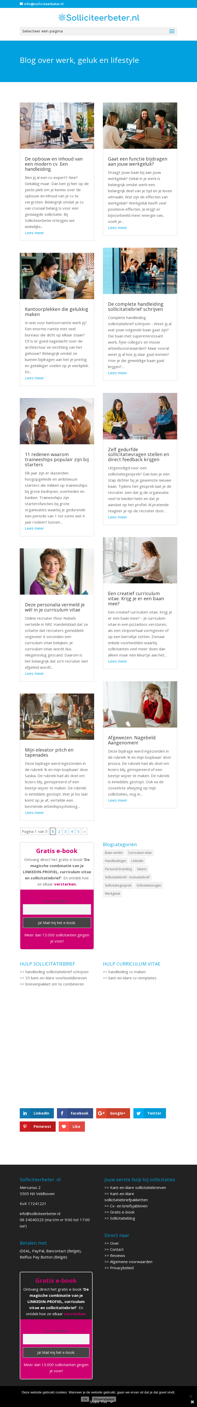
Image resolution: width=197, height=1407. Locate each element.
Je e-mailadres (57, 901)
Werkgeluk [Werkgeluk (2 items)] (112, 893)
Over (114, 1243)
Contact (117, 1249)
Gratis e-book (122, 1212)
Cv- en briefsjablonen (128, 1205)
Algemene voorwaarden (131, 1261)
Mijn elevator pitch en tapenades (49, 752)
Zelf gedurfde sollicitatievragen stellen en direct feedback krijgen (138, 454)
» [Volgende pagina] (85, 831)
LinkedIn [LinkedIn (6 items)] (137, 861)
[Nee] (190, 1396)
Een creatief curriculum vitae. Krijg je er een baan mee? (136, 598)
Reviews (117, 1255)
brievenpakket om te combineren (54, 983)
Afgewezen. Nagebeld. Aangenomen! (132, 740)
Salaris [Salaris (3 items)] (141, 869)
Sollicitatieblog (122, 1218)
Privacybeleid (122, 1267)
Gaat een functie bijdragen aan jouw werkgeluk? (137, 161)
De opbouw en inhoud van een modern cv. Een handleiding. (54, 164)
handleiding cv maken (127, 971)
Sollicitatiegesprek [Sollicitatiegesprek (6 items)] (118, 885)
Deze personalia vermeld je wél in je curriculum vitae (55, 607)
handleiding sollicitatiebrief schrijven (56, 971)
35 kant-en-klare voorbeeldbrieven (56, 977)
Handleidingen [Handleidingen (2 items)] (115, 861)
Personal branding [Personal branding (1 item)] (118, 869)
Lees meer (34, 232)
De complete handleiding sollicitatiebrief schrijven (135, 306)
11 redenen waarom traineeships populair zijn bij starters (57, 459)
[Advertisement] (57, 1043)
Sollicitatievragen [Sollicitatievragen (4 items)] (148, 885)
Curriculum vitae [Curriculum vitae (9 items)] (140, 852)
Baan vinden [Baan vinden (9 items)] (114, 852)
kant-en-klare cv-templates (132, 977)
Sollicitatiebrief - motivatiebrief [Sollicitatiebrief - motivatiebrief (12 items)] (127, 877)
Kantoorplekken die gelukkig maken (56, 311)
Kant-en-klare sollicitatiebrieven (138, 1187)
